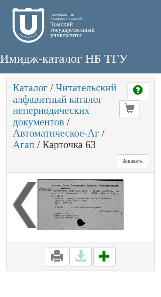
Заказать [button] (132, 161)
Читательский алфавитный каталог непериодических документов (64, 104)
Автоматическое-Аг (56, 133)
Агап (23, 144)
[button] (129, 109)
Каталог (30, 87)
